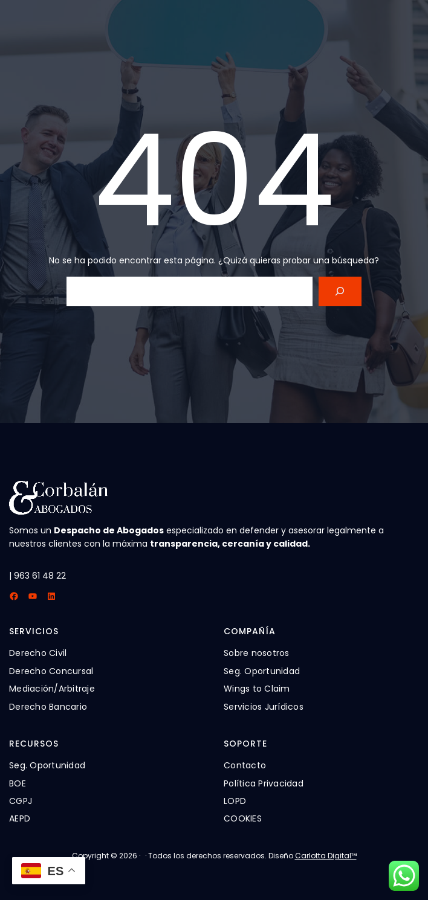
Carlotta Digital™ (326, 855)
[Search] (340, 291)
